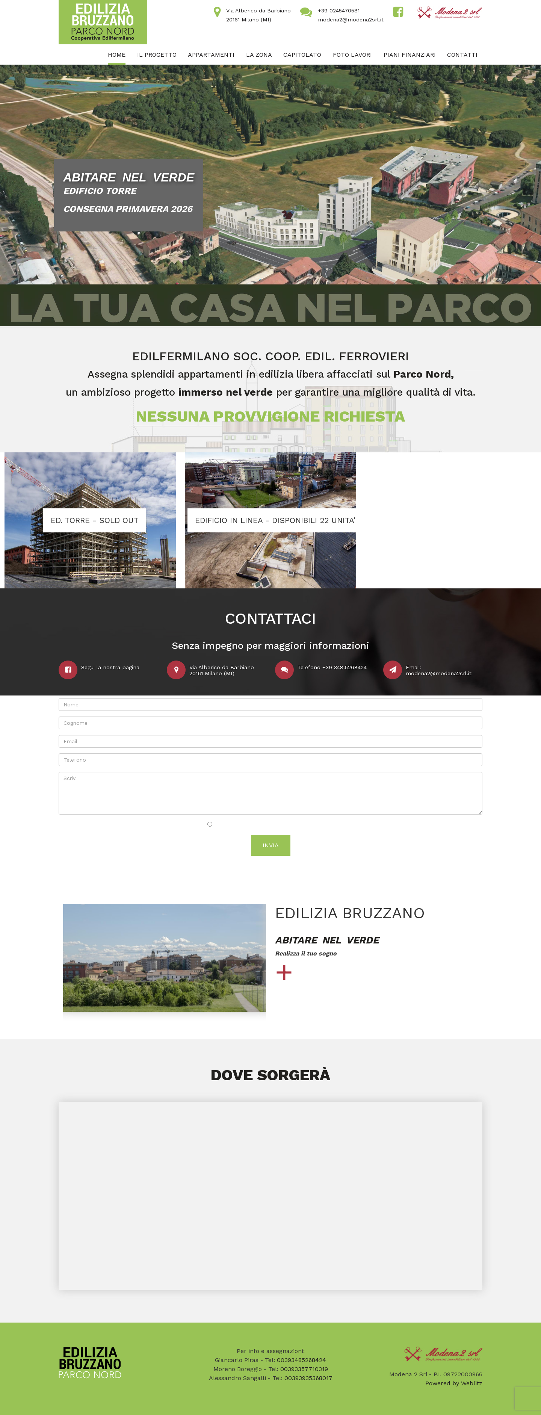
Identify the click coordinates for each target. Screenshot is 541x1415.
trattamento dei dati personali (294, 825)
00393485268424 (301, 1360)
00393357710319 (304, 1369)
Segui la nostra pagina (110, 667)
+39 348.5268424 (344, 667)
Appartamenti (211, 54)
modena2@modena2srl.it (351, 20)
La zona (259, 54)
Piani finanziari (410, 54)
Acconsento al (270, 825)
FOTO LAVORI (352, 54)
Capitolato (302, 54)
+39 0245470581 (339, 11)
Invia (271, 845)
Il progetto (157, 54)
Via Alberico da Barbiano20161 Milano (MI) (221, 670)
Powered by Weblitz (453, 1383)
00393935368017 (308, 1378)
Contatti (462, 54)
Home (116, 54)
